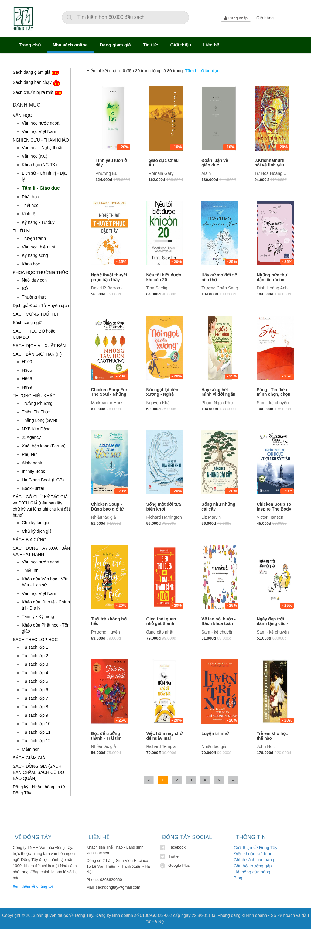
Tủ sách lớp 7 (35, 698)
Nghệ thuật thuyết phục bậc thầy (109, 277)
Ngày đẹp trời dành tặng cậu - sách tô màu (272, 623)
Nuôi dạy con (34, 280)
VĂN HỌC (22, 115)
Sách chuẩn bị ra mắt (37, 92)
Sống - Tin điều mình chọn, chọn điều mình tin (273, 394)
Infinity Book (33, 471)
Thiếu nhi (30, 570)
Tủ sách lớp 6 (35, 689)
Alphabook (32, 462)
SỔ (25, 288)
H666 (27, 378)
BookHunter (33, 488)
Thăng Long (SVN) (39, 420)
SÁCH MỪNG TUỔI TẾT (36, 314)
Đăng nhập (236, 18)
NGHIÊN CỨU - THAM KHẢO (41, 140)
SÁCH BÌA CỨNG (29, 539)
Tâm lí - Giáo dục (41, 187)
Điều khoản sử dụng (253, 853)
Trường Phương (37, 403)
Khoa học (31, 263)
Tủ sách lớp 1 (35, 647)
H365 (27, 370)
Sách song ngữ (27, 322)
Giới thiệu (180, 44)
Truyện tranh (34, 238)
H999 (27, 387)
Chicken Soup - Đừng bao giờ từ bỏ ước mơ (107, 509)
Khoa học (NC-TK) (39, 164)
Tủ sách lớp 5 (35, 681)
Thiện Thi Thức (36, 411)
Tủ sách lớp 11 (36, 732)
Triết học (30, 205)
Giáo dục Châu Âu (164, 162)
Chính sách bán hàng (254, 859)
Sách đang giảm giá (36, 72)
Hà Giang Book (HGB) (43, 479)
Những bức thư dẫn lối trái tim (272, 277)
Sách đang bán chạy (36, 82)
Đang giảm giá (115, 44)
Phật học (30, 196)
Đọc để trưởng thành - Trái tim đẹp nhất (106, 738)
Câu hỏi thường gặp (253, 865)
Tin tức (150, 44)
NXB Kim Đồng (36, 428)
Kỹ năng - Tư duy (38, 222)
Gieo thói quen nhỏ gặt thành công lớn (161, 623)
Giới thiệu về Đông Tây (256, 847)
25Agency (31, 437)
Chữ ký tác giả (35, 522)
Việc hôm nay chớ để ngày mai (164, 735)
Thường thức (34, 297)
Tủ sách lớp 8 (35, 706)
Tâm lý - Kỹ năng (38, 616)
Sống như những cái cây (218, 506)
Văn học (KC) (34, 156)
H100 (27, 361)
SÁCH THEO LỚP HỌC (35, 639)
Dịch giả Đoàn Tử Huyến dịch (41, 305)
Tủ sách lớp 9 (35, 715)
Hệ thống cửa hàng (252, 871)
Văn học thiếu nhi (38, 246)
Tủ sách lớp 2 (35, 655)
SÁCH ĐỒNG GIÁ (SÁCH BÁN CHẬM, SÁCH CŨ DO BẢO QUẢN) (38, 772)
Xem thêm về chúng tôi (33, 886)
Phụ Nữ (29, 454)
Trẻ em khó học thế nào (272, 735)
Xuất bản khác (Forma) (44, 445)
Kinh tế (28, 213)
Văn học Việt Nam (39, 131)
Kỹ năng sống (35, 255)
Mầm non (31, 749)
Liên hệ (211, 44)
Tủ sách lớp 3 (35, 664)
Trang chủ (30, 44)
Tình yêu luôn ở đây (111, 162)
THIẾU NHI (23, 230)
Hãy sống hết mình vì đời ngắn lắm (218, 394)
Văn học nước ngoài (41, 123)
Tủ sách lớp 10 (36, 723)
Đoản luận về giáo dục (214, 162)
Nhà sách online (70, 44)
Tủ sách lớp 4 (35, 672)
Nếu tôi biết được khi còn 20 (163, 277)
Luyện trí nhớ (214, 733)
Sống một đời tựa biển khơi (163, 506)
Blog (238, 878)
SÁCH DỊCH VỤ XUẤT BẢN (39, 345)
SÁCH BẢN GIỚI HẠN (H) (37, 354)
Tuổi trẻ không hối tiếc (109, 621)
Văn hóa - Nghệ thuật (42, 147)
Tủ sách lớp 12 (36, 740)
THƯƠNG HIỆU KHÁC (34, 395)
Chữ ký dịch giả (37, 531)
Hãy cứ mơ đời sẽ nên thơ (219, 277)
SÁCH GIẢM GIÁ (29, 757)
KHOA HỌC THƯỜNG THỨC (40, 272)
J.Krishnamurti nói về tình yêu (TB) (270, 165)
